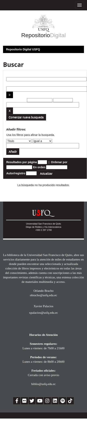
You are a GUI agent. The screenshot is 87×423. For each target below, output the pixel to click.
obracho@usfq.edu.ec (43, 295)
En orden (39, 167)
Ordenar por (59, 162)
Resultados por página (21, 162)
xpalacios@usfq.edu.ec (43, 312)
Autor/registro (15, 173)
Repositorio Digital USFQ (23, 49)
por (8, 83)
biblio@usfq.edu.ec (43, 384)
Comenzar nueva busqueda (26, 117)
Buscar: (11, 74)
